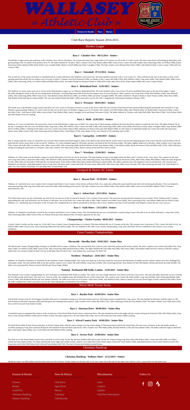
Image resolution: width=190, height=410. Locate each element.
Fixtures (16, 382)
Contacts (101, 386)
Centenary (59, 394)
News (100, 32)
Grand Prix (17, 390)
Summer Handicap (21, 398)
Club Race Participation (108, 394)
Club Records (61, 398)
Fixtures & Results (85, 32)
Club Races (60, 382)
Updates (101, 390)
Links (99, 382)
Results (15, 386)
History (109, 32)
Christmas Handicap (21, 394)
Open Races (60, 386)
